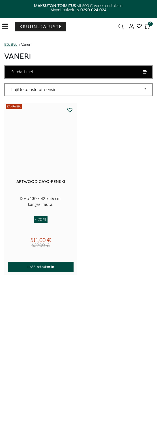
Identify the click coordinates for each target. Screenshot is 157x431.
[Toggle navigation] (7, 26)
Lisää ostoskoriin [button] (40, 267)
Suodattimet (22, 72)
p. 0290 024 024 (91, 10)
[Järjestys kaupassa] (78, 89)
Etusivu (11, 44)
